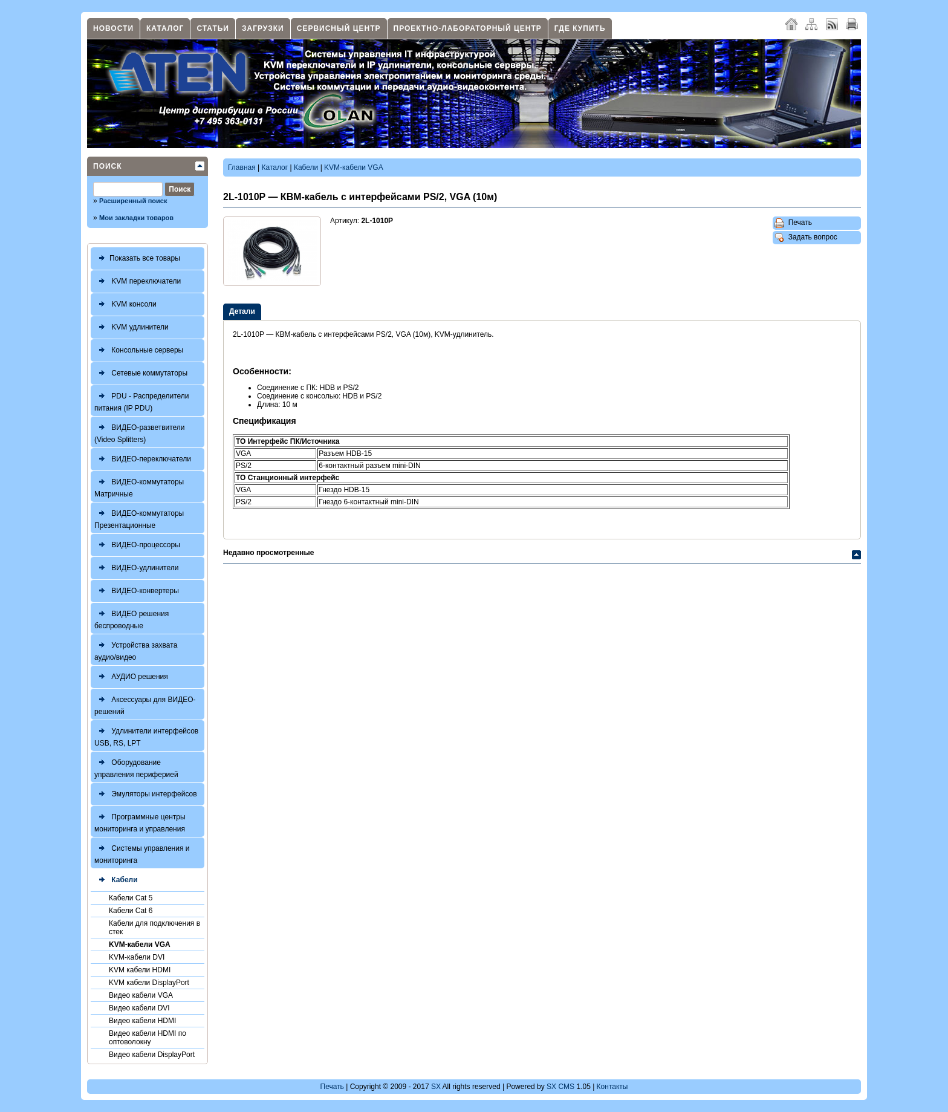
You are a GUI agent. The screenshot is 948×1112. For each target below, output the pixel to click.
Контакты (612, 1086)
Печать (793, 223)
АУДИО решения (131, 676)
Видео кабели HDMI (142, 1020)
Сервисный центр (339, 28)
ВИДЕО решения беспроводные (131, 618)
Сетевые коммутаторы (140, 373)
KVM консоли (125, 304)
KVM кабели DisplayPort (149, 982)
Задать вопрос (805, 237)
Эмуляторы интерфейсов (145, 794)
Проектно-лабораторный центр (468, 28)
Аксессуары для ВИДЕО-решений (145, 704)
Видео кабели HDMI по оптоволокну (147, 1037)
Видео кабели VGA (141, 995)
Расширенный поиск (133, 200)
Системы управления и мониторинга (141, 853)
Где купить (580, 28)
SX (436, 1086)
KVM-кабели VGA (139, 944)
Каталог (165, 28)
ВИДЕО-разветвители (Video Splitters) (139, 432)
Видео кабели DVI (139, 1008)
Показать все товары (137, 258)
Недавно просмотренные (268, 552)
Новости (113, 28)
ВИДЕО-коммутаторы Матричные (139, 486)
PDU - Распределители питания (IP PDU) (141, 400)
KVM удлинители (131, 327)
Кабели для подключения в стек (154, 927)
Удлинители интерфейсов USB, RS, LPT (146, 735)
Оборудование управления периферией (136, 767)
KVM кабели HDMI (139, 970)
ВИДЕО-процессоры (137, 545)
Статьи (212, 28)
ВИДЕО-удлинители (136, 568)
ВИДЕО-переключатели (142, 459)
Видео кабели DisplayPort (152, 1054)
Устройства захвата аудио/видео (135, 650)
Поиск (107, 166)
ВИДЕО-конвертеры (136, 591)
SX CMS (560, 1086)
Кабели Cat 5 (130, 898)
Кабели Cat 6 (130, 910)
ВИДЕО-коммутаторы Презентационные (139, 518)
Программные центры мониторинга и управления (140, 821)
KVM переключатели (137, 281)
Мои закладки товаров (136, 217)
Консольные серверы (138, 350)
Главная (242, 167)
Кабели (116, 880)
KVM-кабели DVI (136, 957)
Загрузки (263, 28)
